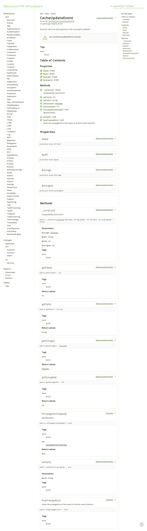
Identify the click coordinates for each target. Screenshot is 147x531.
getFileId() (47, 97)
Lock (9, 128)
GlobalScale (12, 111)
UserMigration (13, 228)
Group (9, 114)
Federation (11, 96)
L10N (9, 123)
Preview (10, 158)
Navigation (11, 143)
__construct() (48, 90)
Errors (8, 275)
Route (9, 172)
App (8, 26)
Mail (9, 137)
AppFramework (13, 29)
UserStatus (11, 231)
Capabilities (12, 46)
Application (9, 244)
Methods (125, 22)
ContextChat (12, 70)
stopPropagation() (51, 120)
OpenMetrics (12, 155)
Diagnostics (12, 82)
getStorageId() (49, 106)
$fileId (46, 71)
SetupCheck (12, 187)
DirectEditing (12, 84)
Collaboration (13, 49)
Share (9, 190)
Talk (9, 205)
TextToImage (12, 219)
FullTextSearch (13, 108)
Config (10, 61)
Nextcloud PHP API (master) (23, 6)
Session (10, 181)
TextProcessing (13, 217)
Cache (9, 41)
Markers (9, 278)
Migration (11, 140)
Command (11, 52)
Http (9, 117)
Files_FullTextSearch (15, 102)
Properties (126, 19)
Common (10, 58)
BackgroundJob (13, 35)
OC (6, 260)
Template (11, 214)
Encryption (11, 87)
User (9, 225)
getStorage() (48, 103)
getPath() (47, 100)
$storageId (47, 80)
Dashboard (11, 73)
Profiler (10, 164)
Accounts (11, 20)
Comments (11, 55)
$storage (47, 77)
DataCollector (13, 76)
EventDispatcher (14, 90)
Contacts (10, 67)
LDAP (9, 126)
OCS (8, 152)
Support (10, 199)
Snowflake (11, 193)
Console (10, 64)
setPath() (47, 117)
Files (9, 99)
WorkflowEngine (14, 234)
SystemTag (11, 202)
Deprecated (10, 272)
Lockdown (11, 131)
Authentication (13, 32)
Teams (10, 211)
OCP (7, 17)
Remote (10, 167)
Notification (12, 146)
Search (10, 175)
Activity (10, 23)
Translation (12, 222)
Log (8, 134)
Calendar (10, 43)
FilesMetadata (13, 105)
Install (9, 120)
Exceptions (11, 93)
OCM (9, 149)
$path (45, 74)
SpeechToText (13, 196)
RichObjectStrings (14, 170)
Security (10, 178)
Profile (10, 161)
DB (8, 79)
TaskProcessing (13, 208)
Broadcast (11, 38)
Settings (10, 184)
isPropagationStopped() (53, 109)
